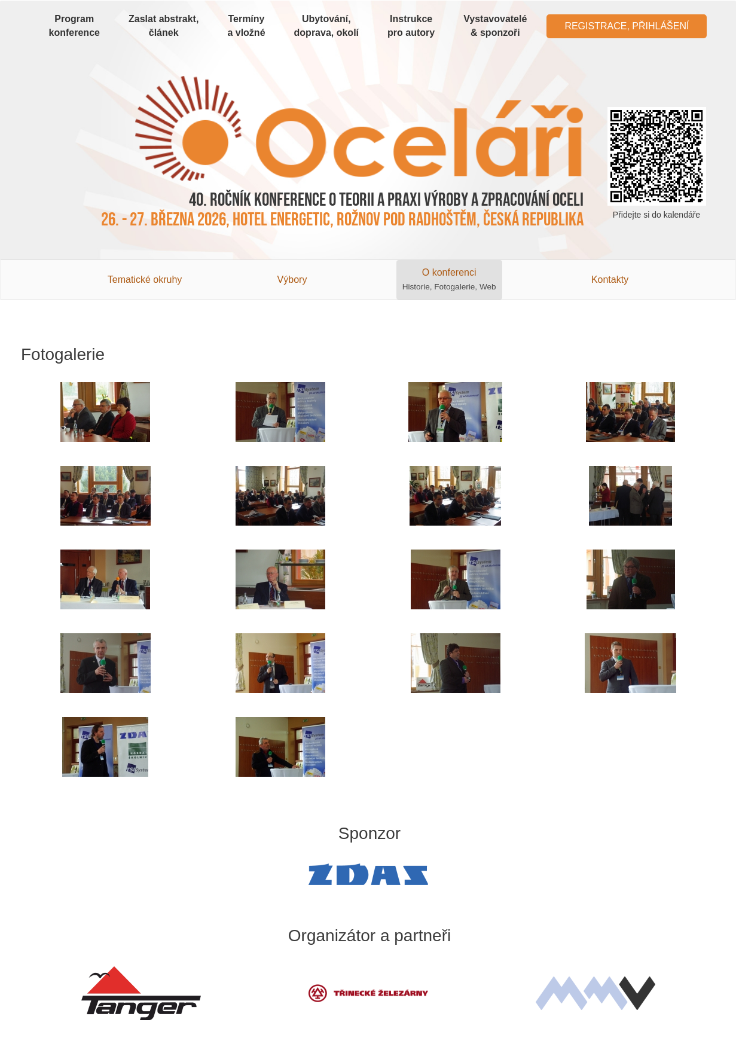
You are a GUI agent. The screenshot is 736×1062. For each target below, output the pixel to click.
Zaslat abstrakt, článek (163, 26)
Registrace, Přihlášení (626, 26)
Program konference (74, 26)
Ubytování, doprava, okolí (326, 26)
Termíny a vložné (246, 26)
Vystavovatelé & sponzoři (495, 26)
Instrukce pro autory (411, 26)
